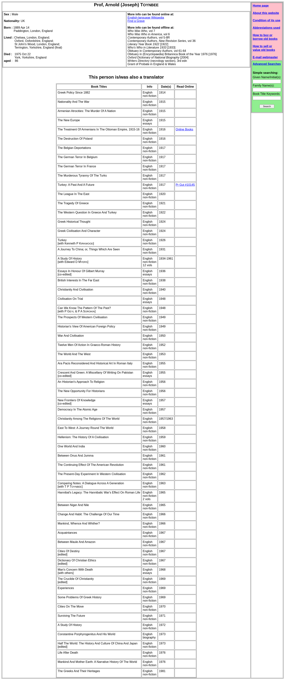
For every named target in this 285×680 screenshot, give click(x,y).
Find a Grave (136, 21)
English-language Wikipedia (146, 17)
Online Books (184, 129)
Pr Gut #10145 (185, 184)
